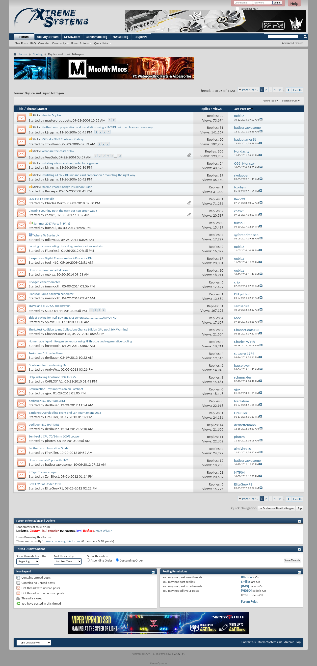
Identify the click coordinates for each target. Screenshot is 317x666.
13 (119, 155)
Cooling (38, 54)
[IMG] (245, 586)
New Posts (21, 43)
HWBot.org (120, 37)
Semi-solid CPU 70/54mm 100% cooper (54, 436)
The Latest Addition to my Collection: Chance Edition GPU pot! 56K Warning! (78, 329)
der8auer (52, 357)
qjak (48, 393)
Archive (289, 642)
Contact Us (248, 642)
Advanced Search (292, 43)
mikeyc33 (52, 239)
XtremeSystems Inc (270, 642)
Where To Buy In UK (46, 235)
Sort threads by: (64, 556)
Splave (50, 322)
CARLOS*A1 (54, 381)
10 (221, 270)
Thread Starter (36, 109)
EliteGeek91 (54, 488)
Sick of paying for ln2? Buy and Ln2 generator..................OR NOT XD (72, 317)
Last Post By (244, 109)
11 (280, 90)
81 (221, 127)
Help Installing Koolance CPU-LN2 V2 (52, 377)
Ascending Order (99, 560)
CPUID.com (72, 37)
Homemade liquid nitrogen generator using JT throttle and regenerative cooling (80, 341)
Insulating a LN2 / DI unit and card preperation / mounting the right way (88, 175)
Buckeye (51, 191)
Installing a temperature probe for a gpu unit (71, 163)
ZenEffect (52, 476)
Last (297, 90)
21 (221, 472)
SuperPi (141, 37)
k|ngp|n (51, 132)
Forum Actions (80, 43)
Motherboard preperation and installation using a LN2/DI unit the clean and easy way (97, 127)
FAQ (33, 43)
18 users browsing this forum (61, 541)
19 (221, 175)
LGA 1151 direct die (41, 199)
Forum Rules (249, 601)
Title (20, 109)
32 (221, 115)
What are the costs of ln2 (58, 151)
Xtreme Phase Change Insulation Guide (67, 187)
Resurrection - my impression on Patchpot (56, 389)
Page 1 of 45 (250, 90)
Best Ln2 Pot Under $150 (45, 484)
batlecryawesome (58, 464)
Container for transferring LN (47, 365)
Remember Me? (246, 8)
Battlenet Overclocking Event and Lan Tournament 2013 (65, 412)
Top (300, 508)
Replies (205, 109)
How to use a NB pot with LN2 (48, 460)
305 (220, 151)
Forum (23, 37)
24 (221, 163)
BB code (246, 577)
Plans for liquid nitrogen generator (51, 294)
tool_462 (51, 262)
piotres (50, 440)
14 (221, 425)
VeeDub (51, 157)
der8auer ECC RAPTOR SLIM (47, 401)
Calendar (44, 43)
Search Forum (290, 100)
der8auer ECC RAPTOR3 (44, 424)
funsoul (50, 228)
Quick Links (101, 43)
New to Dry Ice (51, 115)
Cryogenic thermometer (44, 282)
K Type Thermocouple (43, 472)
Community (59, 43)
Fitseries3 (52, 250)
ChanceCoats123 (57, 334)
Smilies (246, 582)
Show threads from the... (32, 556)
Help (294, 3)
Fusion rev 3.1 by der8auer (46, 353)
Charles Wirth (55, 203)
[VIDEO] (246, 590)
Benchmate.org (96, 37)
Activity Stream (47, 37)
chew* (50, 215)
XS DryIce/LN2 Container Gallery (63, 139)
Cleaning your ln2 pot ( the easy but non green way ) (63, 210)
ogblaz (50, 274)
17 (221, 258)
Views (217, 109)
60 (221, 139)
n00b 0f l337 (104, 531)
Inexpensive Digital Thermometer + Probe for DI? (60, 258)
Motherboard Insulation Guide (48, 448)
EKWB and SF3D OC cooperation (50, 305)
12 (221, 460)
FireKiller (51, 417)
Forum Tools (269, 100)
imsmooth (52, 286)
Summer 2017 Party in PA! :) (51, 223)
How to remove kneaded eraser (49, 270)
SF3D (49, 310)
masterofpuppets (58, 120)
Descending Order (129, 560)
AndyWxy (52, 369)
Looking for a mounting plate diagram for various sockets (66, 246)
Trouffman (53, 144)
